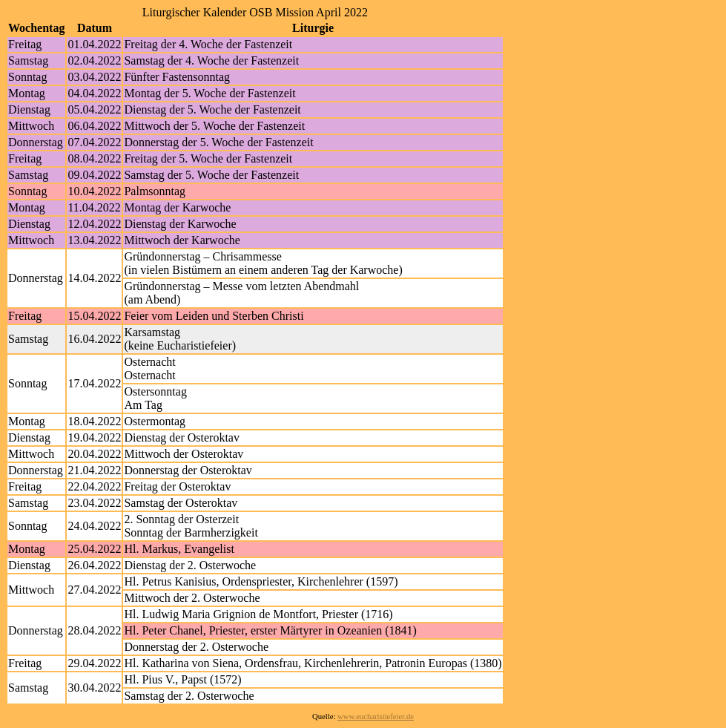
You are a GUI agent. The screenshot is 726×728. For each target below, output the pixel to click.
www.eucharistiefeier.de (375, 716)
